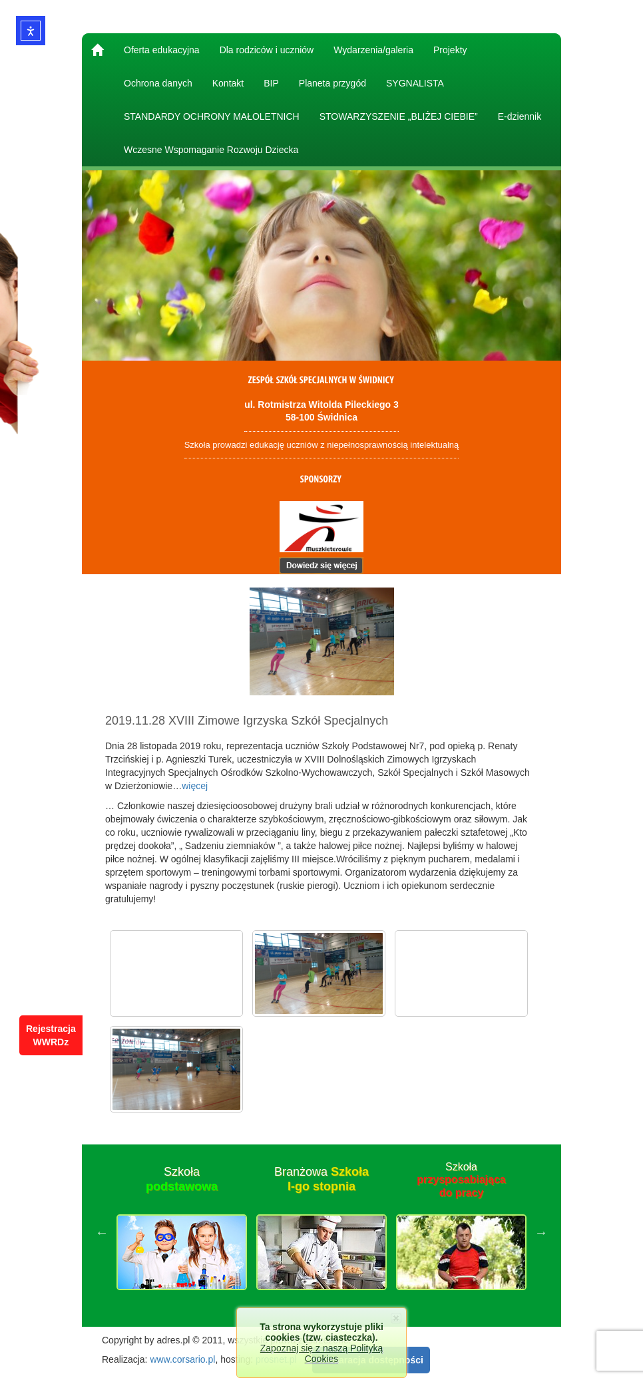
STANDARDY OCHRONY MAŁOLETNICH (212, 116)
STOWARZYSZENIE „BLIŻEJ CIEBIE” (399, 116)
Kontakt (228, 83)
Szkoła (182, 1179)
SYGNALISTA (415, 83)
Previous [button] (101, 1232)
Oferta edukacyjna (162, 50)
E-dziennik (519, 116)
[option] (182, 1232)
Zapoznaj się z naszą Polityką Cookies (321, 1353)
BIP (271, 83)
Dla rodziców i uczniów (267, 50)
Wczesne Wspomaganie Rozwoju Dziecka (211, 149)
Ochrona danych (158, 83)
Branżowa (321, 1179)
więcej (195, 785)
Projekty (450, 50)
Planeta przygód (332, 83)
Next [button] (541, 1232)
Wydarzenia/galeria (373, 50)
